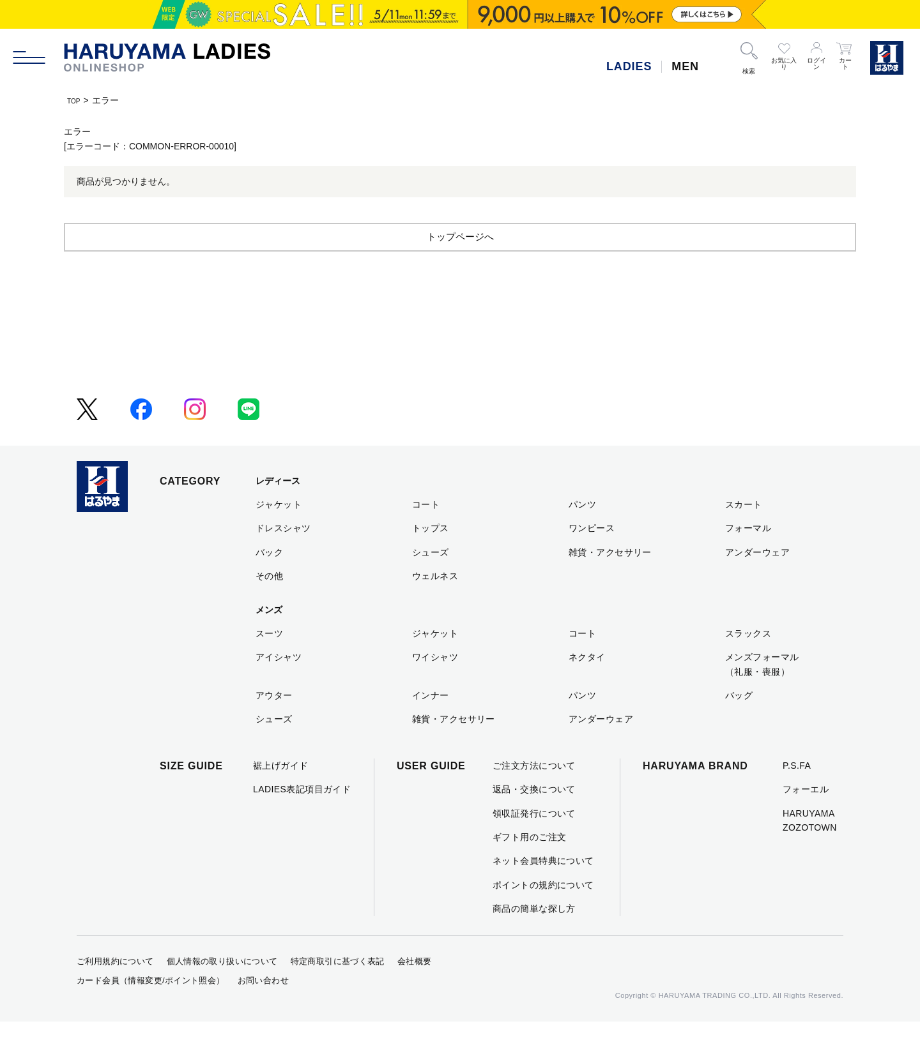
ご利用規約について (115, 988)
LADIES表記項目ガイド (302, 816)
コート (426, 532)
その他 (269, 603)
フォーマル (748, 555)
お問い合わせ (263, 1008)
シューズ (430, 580)
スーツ (269, 661)
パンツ (582, 532)
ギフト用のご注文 (529, 864)
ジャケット (279, 532)
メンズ (269, 637)
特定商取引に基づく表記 (338, 988)
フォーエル (806, 816)
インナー (430, 723)
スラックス (748, 661)
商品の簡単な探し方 (534, 936)
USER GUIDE (431, 793)
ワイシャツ (435, 684)
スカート (743, 532)
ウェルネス (435, 603)
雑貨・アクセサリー (610, 580)
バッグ (739, 723)
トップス (430, 555)
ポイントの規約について (543, 912)
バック (269, 580)
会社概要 (414, 988)
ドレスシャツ (283, 555)
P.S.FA (797, 793)
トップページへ (460, 263)
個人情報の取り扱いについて (222, 988)
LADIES (629, 66)
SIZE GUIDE (191, 793)
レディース (278, 508)
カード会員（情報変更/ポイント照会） (151, 1008)
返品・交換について (534, 816)
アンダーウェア (757, 580)
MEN (685, 66)
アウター (274, 723)
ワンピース (592, 555)
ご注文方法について (534, 793)
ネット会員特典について (543, 888)
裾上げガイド (281, 793)
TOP (76, 100)
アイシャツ (279, 684)
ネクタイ (587, 684)
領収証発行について (534, 841)
